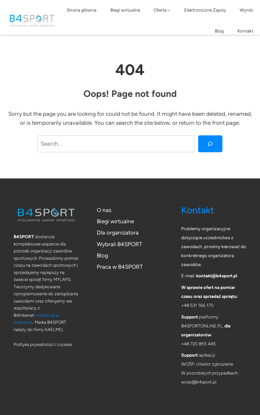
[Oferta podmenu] (169, 10)
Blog (102, 255)
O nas (104, 210)
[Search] (210, 143)
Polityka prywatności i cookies (43, 344)
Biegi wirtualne (115, 221)
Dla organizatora (118, 232)
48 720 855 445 (200, 343)
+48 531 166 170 (197, 305)
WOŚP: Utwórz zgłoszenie (207, 364)
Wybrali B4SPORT (119, 244)
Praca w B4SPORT (120, 266)
